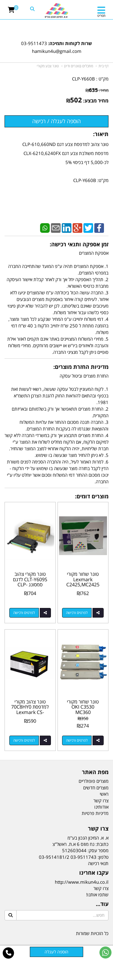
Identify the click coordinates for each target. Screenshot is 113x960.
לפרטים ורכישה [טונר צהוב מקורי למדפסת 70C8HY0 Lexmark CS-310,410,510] (24, 740)
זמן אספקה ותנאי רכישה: (79, 244)
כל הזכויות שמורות (92, 933)
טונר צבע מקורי (48, 65)
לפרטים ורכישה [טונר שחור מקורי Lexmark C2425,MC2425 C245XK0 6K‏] (77, 612)
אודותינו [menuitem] (101, 807)
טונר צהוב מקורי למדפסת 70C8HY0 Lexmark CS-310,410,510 (30, 709)
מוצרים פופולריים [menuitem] (93, 781)
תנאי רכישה (98, 863)
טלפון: (103, 857)
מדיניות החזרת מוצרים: (80, 366)
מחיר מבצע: (95, 100)
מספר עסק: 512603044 (85, 850)
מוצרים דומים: (91, 496)
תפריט (101, 15)
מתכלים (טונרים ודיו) (78, 65)
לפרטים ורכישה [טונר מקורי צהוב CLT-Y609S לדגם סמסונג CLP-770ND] (24, 612)
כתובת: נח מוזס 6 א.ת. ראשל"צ (80, 844)
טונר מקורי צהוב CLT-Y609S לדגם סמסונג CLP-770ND (30, 582)
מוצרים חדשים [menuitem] (95, 788)
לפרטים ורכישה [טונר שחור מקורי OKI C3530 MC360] (77, 740)
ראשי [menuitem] (104, 794)
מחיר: (97, 90)
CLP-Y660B (83, 79)
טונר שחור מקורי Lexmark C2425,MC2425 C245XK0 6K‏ (82, 582)
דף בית (103, 65)
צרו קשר (98, 829)
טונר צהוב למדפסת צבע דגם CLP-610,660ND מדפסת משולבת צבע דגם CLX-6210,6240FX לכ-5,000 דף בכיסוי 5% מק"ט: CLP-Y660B (65, 162)
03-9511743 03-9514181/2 (67, 857)
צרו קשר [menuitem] (100, 800)
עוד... (102, 904)
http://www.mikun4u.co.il (81, 882)
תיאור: (100, 134)
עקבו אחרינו (93, 873)
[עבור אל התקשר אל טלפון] (9, 953)
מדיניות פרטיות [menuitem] (95, 813)
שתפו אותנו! (97, 895)
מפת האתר (95, 772)
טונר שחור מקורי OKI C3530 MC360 (83, 706)
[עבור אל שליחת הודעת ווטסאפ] (105, 952)
